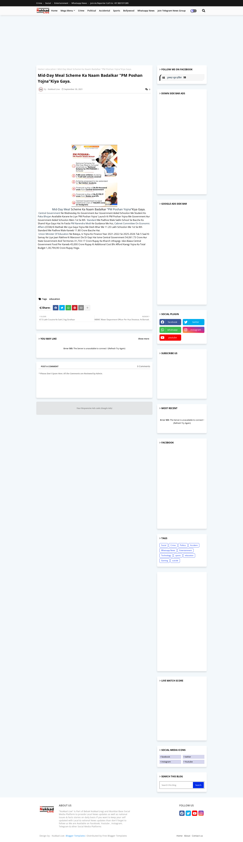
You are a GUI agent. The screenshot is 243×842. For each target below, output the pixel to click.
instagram (195, 329)
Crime (39, 3)
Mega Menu (67, 10)
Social (48, 3)
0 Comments (143, 366)
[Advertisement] (121, 39)
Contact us (197, 835)
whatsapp (172, 329)
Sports (116, 10)
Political (91, 10)
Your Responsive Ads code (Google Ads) (94, 408)
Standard (92, 219)
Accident (194, 545)
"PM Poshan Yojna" (119, 209)
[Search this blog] (176, 785)
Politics (183, 545)
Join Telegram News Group (172, 10)
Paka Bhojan (44, 216)
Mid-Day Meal (61, 209)
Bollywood (128, 10)
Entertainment (61, 3)
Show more (143, 338)
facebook (172, 322)
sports (178, 555)
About (187, 835)
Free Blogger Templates (114, 835)
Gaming (164, 560)
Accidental (104, 10)
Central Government (49, 213)
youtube (172, 337)
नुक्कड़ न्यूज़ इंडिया (174, 77)
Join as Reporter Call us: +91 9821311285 (109, 3)
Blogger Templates (75, 835)
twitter (195, 322)
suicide (175, 560)
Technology (166, 555)
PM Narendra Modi (81, 223)
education (51, 69)
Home (54, 10)
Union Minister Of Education (53, 233)
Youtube (189, 761)
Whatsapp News (79, 3)
